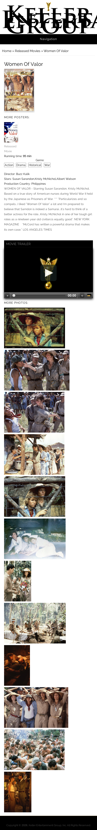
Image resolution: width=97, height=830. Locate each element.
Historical (35, 165)
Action (9, 165)
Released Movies (27, 51)
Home (6, 51)
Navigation (48, 39)
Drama (21, 165)
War (47, 165)
